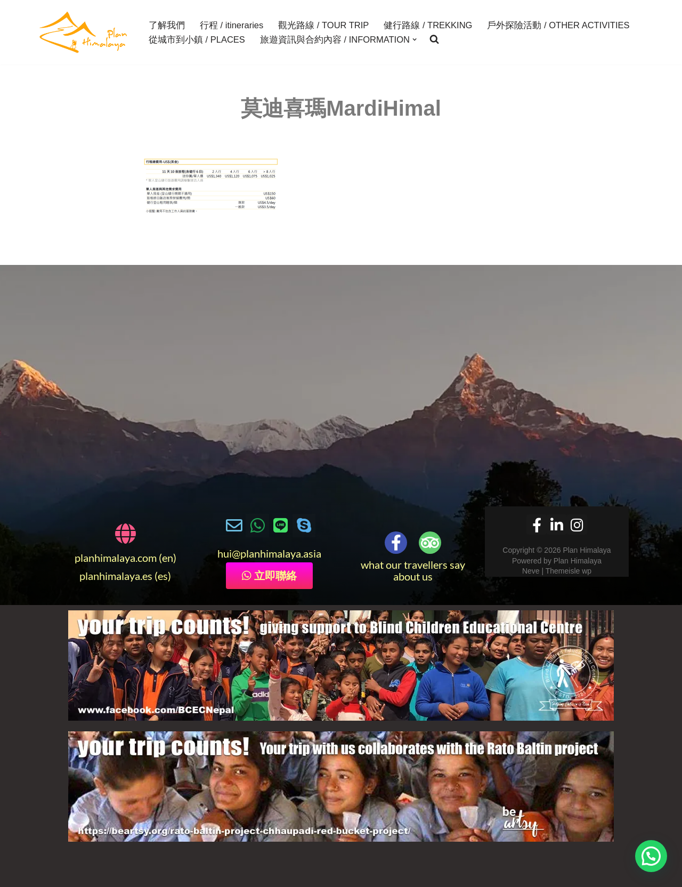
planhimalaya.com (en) (125, 557)
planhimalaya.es (115, 575)
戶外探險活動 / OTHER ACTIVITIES (558, 25)
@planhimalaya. (267, 553)
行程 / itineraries (231, 25)
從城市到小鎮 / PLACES (197, 39)
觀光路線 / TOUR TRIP (323, 25)
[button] (414, 39)
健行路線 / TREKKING (428, 25)
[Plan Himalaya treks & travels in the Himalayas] (84, 32)
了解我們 (167, 25)
